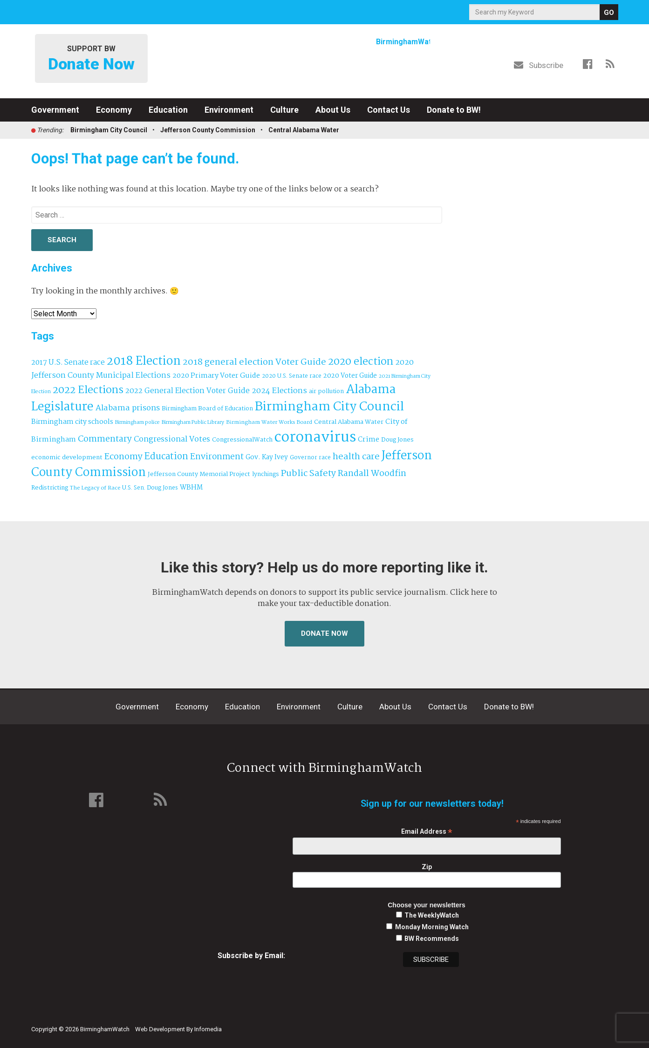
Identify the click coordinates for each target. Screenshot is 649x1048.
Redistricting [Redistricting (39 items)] (49, 488)
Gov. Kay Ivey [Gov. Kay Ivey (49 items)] (267, 457)
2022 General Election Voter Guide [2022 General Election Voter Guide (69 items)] (187, 391)
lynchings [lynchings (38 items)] (265, 474)
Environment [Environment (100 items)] (217, 457)
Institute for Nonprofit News (575, 1024)
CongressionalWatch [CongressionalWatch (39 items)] (242, 440)
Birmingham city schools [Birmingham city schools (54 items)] (72, 422)
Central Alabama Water (303, 130)
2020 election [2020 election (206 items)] (360, 362)
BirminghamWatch (324, 60)
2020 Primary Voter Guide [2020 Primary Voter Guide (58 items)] (216, 375)
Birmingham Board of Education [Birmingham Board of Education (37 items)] (207, 409)
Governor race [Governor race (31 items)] (310, 457)
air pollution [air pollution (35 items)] (326, 391)
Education (168, 110)
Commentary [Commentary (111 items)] (105, 439)
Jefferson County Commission (207, 130)
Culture (284, 110)
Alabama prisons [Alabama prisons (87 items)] (128, 408)
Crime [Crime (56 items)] (368, 439)
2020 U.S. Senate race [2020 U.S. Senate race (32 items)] (291, 376)
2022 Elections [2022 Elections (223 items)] (88, 390)
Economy (114, 110)
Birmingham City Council (108, 130)
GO (609, 12)
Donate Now (324, 633)
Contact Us (388, 110)
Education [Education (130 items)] (166, 456)
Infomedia (208, 1029)
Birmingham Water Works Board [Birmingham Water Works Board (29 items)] (269, 422)
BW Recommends (431, 938)
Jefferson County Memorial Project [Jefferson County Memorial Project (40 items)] (199, 474)
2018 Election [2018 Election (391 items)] (144, 361)
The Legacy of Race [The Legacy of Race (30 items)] (95, 487)
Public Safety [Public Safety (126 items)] (308, 473)
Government (55, 110)
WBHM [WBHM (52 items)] (191, 487)
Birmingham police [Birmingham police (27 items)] (137, 422)
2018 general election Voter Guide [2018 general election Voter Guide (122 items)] (254, 362)
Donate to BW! (454, 110)
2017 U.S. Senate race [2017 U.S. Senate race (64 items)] (68, 362)
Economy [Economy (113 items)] (123, 457)
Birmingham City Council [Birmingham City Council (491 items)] (329, 407)
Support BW (91, 59)
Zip (427, 867)
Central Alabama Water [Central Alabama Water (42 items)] (348, 422)
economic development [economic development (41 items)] (66, 458)
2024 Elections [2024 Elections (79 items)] (279, 391)
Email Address (426, 831)
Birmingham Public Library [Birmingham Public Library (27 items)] (193, 422)
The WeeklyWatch (431, 915)
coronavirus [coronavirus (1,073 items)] (315, 437)
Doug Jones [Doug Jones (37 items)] (397, 440)
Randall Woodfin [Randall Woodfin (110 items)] (372, 474)
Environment (229, 110)
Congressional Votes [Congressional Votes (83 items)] (172, 439)
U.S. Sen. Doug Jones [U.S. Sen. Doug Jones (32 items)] (150, 487)
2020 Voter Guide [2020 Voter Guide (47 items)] (350, 376)
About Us (332, 110)
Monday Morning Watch (432, 927)
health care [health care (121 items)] (356, 457)
